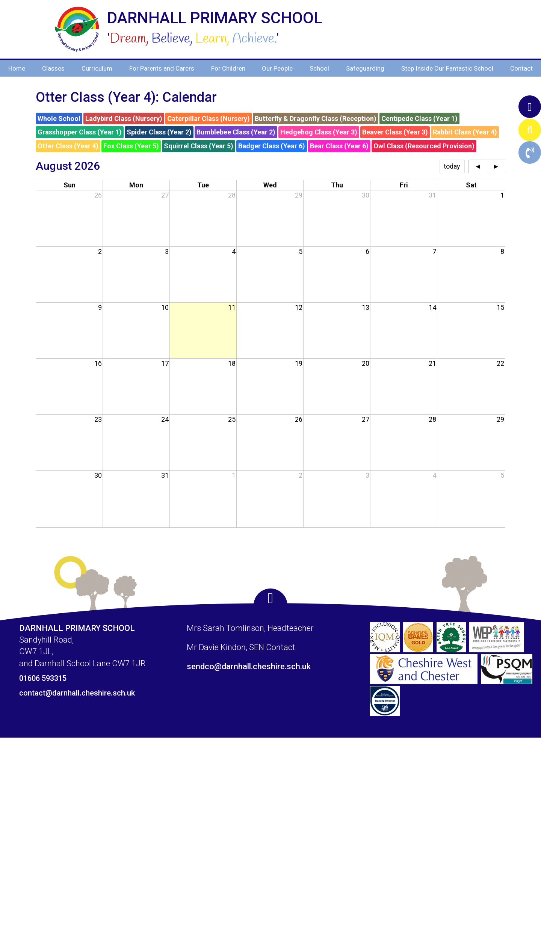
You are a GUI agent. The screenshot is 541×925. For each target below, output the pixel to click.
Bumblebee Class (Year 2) (235, 132)
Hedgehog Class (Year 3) (318, 132)
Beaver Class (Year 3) (395, 132)
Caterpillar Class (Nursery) (208, 118)
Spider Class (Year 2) (159, 132)
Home (16, 68)
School (319, 68)
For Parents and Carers (161, 68)
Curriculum (97, 68)
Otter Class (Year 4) (68, 146)
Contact (521, 68)
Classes (53, 68)
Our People (277, 68)
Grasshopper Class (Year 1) (80, 132)
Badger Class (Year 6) (271, 146)
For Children (228, 68)
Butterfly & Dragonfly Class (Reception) (315, 118)
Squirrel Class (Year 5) (198, 146)
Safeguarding (365, 68)
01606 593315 (42, 678)
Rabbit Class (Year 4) (465, 132)
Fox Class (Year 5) (131, 146)
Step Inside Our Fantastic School (447, 68)
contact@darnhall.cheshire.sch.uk (77, 692)
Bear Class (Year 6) (339, 146)
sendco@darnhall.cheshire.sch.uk (249, 666)
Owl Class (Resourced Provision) (424, 146)
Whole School (59, 118)
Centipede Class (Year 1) (419, 118)
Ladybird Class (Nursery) (123, 118)
